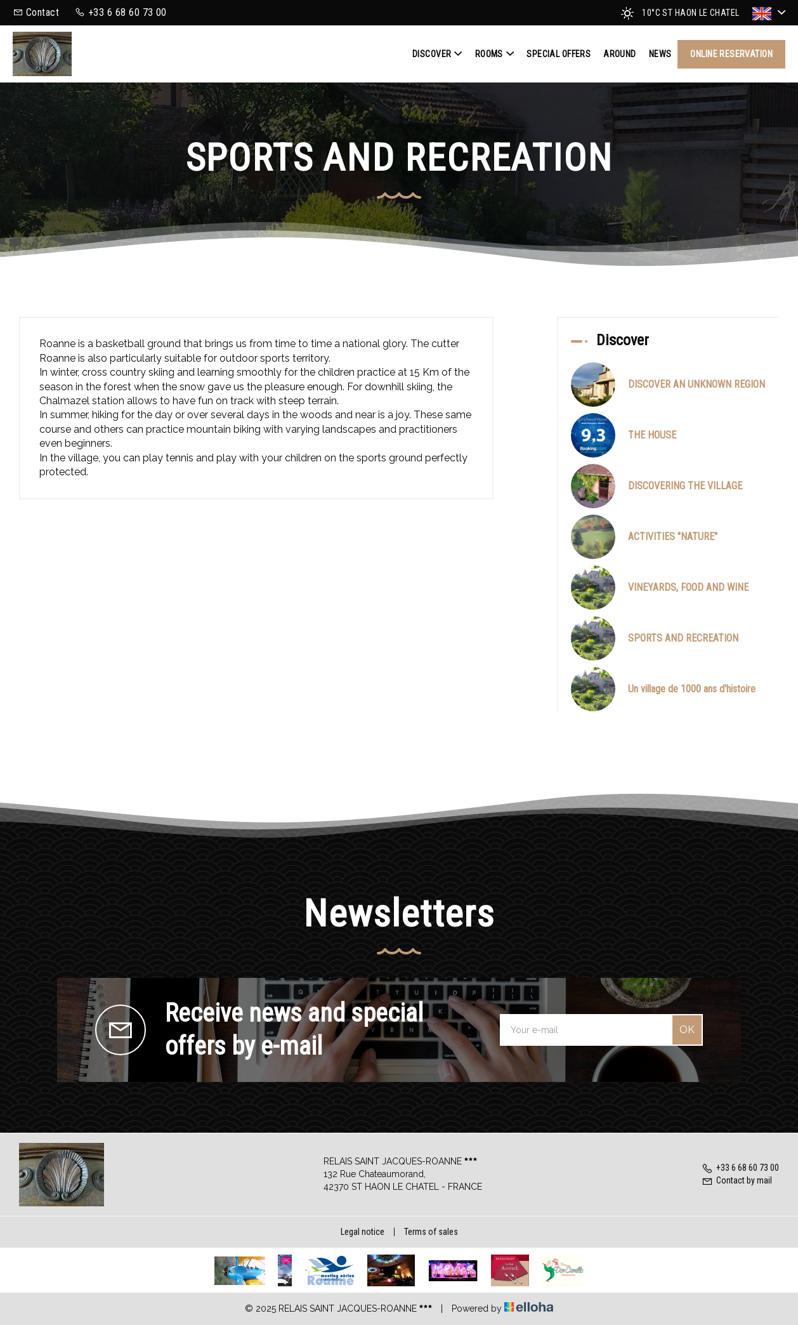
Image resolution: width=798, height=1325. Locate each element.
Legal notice (362, 1232)
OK (687, 1030)
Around (619, 54)
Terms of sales (431, 1232)
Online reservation (731, 54)
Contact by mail (737, 1180)
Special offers (559, 54)
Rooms (494, 54)
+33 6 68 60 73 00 (740, 1168)
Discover (437, 54)
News (660, 54)
